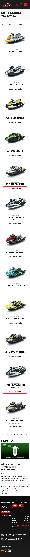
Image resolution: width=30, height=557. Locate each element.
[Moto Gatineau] (8, 4)
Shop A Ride (12, 548)
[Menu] (25, 4)
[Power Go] (15, 550)
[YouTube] (23, 526)
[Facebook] (18, 526)
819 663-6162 (6, 515)
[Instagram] (26, 526)
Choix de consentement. (12, 540)
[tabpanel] (20, 516)
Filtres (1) (7, 24)
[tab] (15, 505)
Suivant (23, 435)
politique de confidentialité (7, 539)
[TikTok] (28, 526)
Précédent (7, 435)
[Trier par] (22, 24)
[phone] (16, 4)
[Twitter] (21, 526)
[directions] (21, 4)
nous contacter (14, 486)
